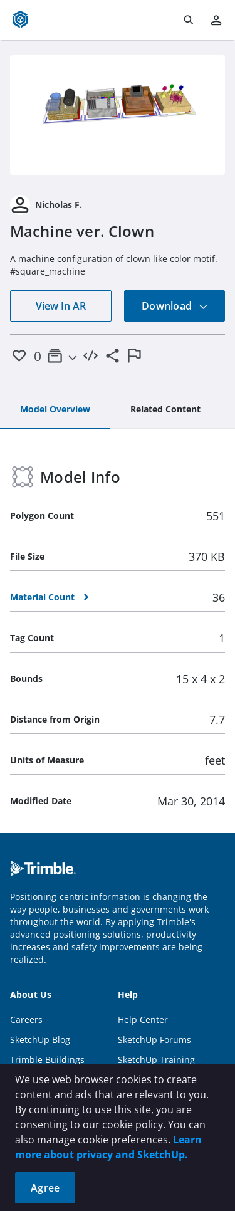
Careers (26, 1019)
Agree (45, 1188)
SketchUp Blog (40, 1040)
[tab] (55, 410)
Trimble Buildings (47, 1060)
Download (175, 306)
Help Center (143, 1019)
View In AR (61, 306)
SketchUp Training (156, 1060)
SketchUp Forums (154, 1040)
